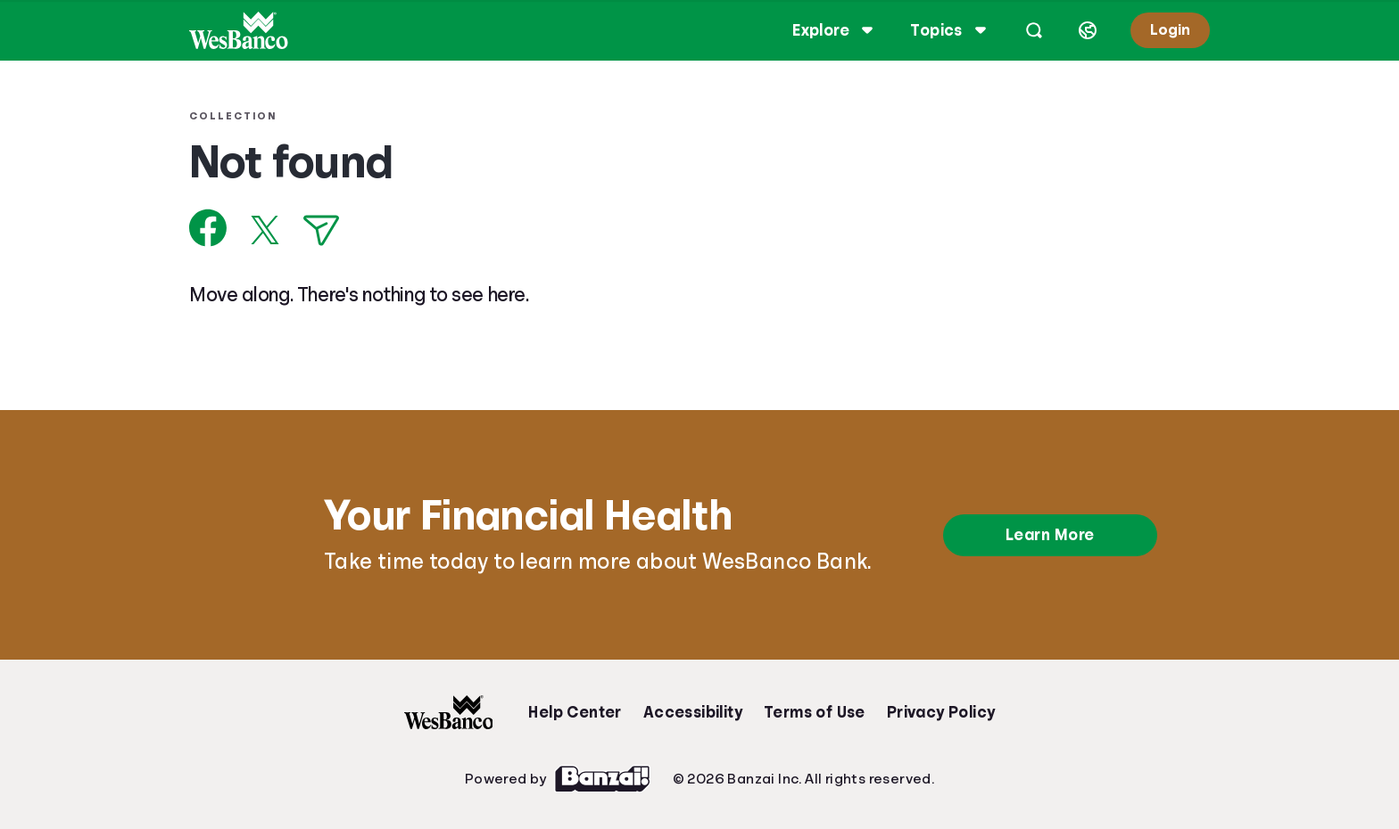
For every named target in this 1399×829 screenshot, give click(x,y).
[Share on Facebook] (219, 228)
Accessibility (692, 712)
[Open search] (1023, 30)
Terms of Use (814, 712)
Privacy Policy (941, 712)
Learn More (1050, 535)
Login (1159, 29)
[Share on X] (275, 230)
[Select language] (1077, 30)
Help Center (574, 712)
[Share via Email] (332, 230)
